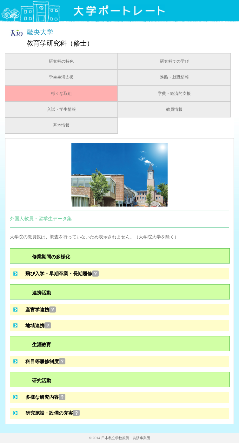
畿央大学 (40, 31)
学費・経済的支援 (174, 93)
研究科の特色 (61, 61)
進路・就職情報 (174, 77)
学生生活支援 (61, 77)
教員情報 (174, 109)
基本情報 (61, 125)
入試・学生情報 (61, 109)
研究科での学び (174, 61)
